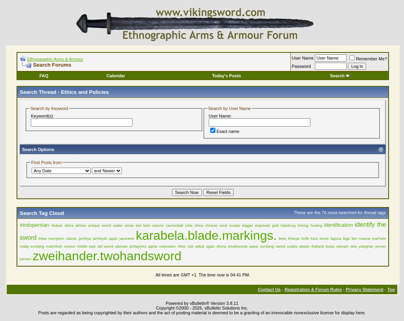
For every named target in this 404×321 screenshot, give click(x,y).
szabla (292, 246)
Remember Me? (368, 58)
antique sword (99, 226)
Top (391, 289)
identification (338, 225)
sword (280, 246)
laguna (336, 239)
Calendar (116, 75)
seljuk (199, 246)
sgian (210, 246)
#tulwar (57, 226)
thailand (317, 246)
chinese (211, 226)
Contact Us (269, 289)
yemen (380, 246)
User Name (303, 58)
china (199, 226)
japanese (127, 239)
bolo (146, 226)
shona (221, 246)
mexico (69, 246)
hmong (303, 226)
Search (340, 75)
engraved (262, 226)
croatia (234, 226)
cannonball (174, 226)
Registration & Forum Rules (313, 289)
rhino (181, 246)
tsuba (329, 246)
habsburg (288, 226)
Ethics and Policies (84, 92)
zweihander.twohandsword (107, 256)
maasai (364, 239)
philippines (138, 246)
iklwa (42, 239)
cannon (158, 226)
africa (69, 226)
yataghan (366, 246)
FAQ (44, 75)
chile (189, 226)
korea (324, 239)
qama (152, 246)
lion (354, 239)
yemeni (25, 259)
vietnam (342, 246)
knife (305, 239)
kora (314, 239)
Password (301, 66)
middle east (86, 246)
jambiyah (100, 239)
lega (346, 239)
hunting (316, 226)
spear (253, 246)
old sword (105, 246)
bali (138, 226)
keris (282, 239)
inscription (56, 239)
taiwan (304, 246)
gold (275, 226)
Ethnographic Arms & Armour (55, 59)
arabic (118, 226)
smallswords (238, 246)
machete (379, 239)
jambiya (85, 239)
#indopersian (34, 225)
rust (190, 246)
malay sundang (32, 246)
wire (353, 246)
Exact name (224, 131)
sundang (267, 246)
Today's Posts (226, 75)
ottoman (121, 246)
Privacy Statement (364, 289)
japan (113, 239)
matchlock (54, 246)
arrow (129, 226)
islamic (71, 239)
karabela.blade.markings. (206, 235)
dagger (247, 226)
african (80, 226)
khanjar (294, 239)
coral (223, 226)
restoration (167, 246)
